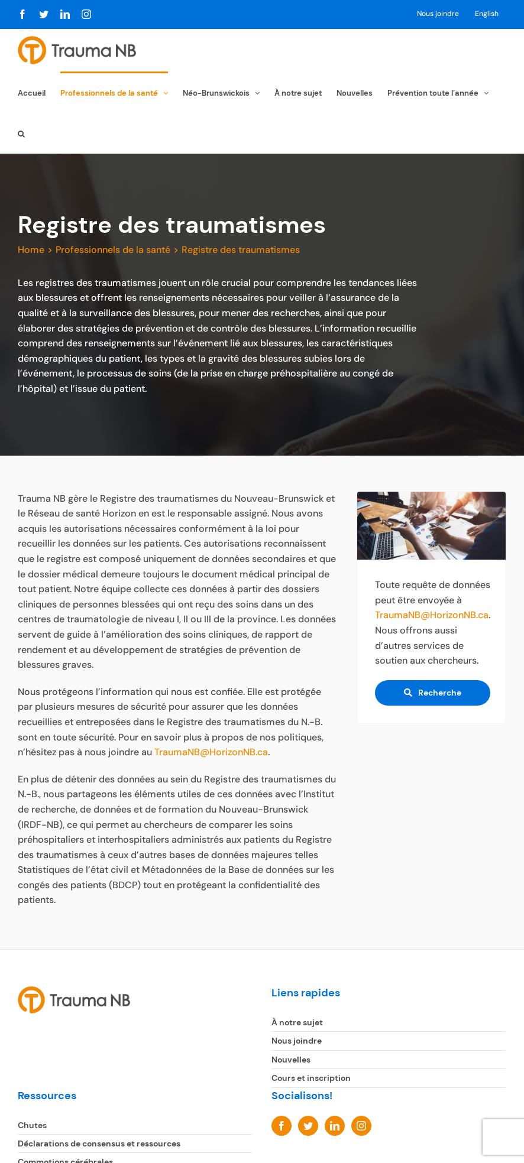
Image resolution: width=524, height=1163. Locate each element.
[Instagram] (361, 1125)
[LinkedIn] (335, 1125)
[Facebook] (281, 1125)
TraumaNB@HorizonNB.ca (211, 752)
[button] (21, 132)
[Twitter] (308, 1125)
